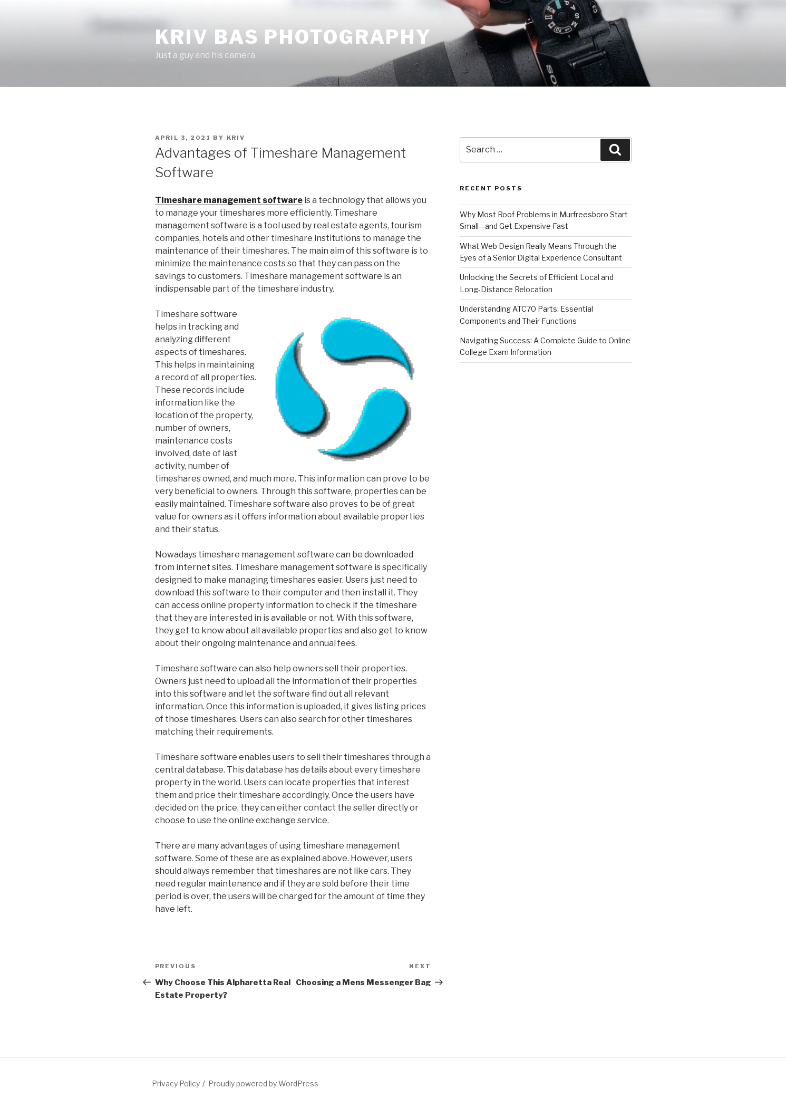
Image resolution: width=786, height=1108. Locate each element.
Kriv (236, 137)
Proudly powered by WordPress (263, 1083)
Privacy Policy (176, 1083)
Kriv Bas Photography (293, 37)
